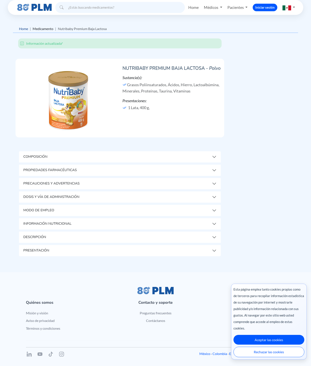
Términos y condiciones (43, 328)
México (204, 354)
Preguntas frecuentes (155, 313)
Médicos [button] (211, 7)
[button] (289, 7)
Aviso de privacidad (40, 320)
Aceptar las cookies (269, 340)
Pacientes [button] (235, 7)
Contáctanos (155, 320)
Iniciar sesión (265, 7)
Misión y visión (37, 313)
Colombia (220, 354)
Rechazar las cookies (269, 352)
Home (193, 7)
